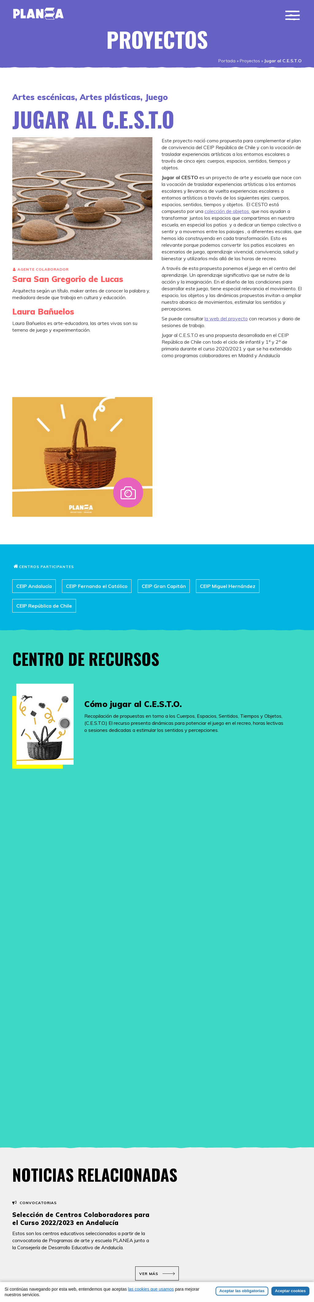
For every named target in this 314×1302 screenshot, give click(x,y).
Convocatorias (38, 1202)
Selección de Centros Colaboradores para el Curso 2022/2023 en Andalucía (81, 1219)
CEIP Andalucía (34, 586)
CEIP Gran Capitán (164, 586)
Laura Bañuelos (43, 312)
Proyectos (250, 61)
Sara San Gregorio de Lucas (67, 279)
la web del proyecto (226, 318)
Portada (227, 61)
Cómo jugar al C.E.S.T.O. (133, 704)
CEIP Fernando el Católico (97, 586)
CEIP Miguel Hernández (227, 586)
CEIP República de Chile (44, 606)
